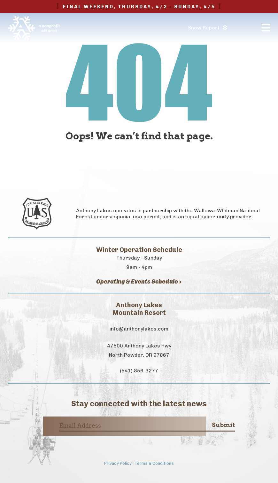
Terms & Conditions (154, 463)
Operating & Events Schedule (139, 281)
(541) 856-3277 (139, 371)
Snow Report (207, 28)
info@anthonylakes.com (139, 329)
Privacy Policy (118, 463)
